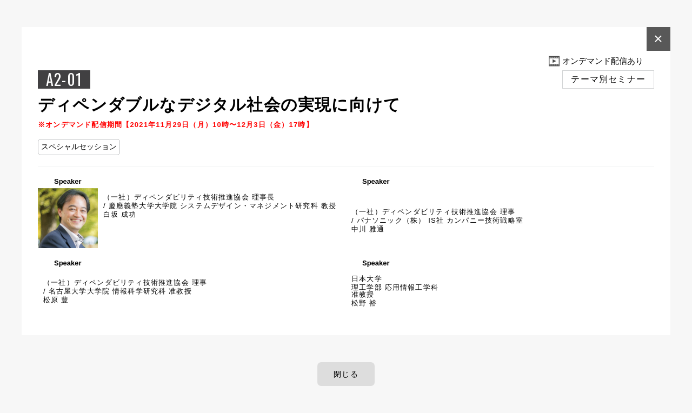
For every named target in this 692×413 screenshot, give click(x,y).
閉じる (346, 374)
